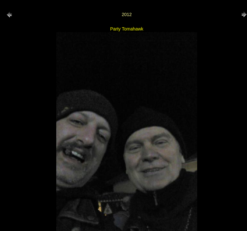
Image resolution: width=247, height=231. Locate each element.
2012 (127, 14)
